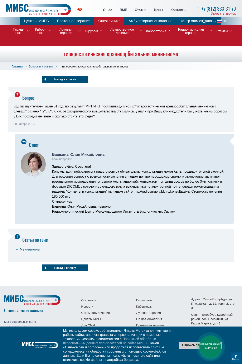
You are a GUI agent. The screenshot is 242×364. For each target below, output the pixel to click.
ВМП (123, 10)
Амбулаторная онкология (150, 21)
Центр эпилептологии (198, 21)
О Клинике (88, 300)
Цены (158, 10)
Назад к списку (65, 79)
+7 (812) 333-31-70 (219, 8)
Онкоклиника (109, 21)
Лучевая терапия (65, 31)
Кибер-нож (40, 31)
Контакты (178, 10)
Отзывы (222, 31)
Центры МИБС (36, 21)
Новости (87, 306)
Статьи (140, 10)
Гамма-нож (18, 31)
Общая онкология (149, 319)
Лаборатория (156, 31)
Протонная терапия (73, 21)
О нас (107, 10)
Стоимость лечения (95, 312)
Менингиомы (30, 249)
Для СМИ (88, 325)
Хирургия (91, 31)
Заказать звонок (223, 13)
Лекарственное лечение (122, 31)
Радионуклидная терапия (191, 31)
